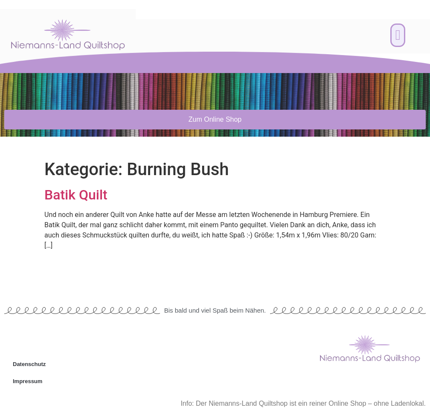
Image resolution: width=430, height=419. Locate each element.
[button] (397, 35)
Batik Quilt (76, 195)
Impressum (27, 381)
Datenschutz (29, 364)
